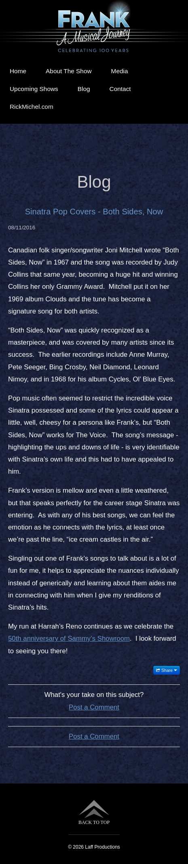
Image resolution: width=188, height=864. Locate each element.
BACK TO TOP (94, 812)
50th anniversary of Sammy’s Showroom (69, 638)
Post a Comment (94, 707)
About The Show (69, 71)
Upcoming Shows (34, 88)
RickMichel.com (31, 106)
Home (18, 71)
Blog (84, 88)
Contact (120, 88)
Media (119, 71)
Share (166, 670)
